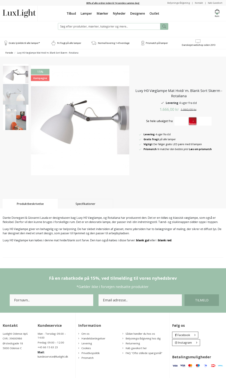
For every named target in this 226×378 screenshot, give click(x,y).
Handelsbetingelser (91, 338)
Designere (137, 13)
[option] (16, 78)
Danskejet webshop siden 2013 (198, 45)
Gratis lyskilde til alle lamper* (24, 43)
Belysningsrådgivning (175, 2)
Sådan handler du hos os (138, 333)
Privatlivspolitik (89, 353)
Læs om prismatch (201, 149)
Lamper (86, 13)
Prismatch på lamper (157, 43)
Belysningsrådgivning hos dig (141, 338)
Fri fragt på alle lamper (69, 43)
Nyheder (119, 13)
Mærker (102, 13)
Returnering (131, 343)
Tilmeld (202, 300)
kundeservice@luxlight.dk (53, 356)
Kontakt (196, 2)
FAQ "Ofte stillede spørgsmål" (142, 353)
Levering (85, 343)
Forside (9, 52)
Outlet (154, 13)
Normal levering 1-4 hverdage (114, 43)
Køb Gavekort (214, 2)
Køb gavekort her (134, 348)
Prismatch (86, 358)
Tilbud (71, 13)
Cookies (84, 348)
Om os (84, 333)
